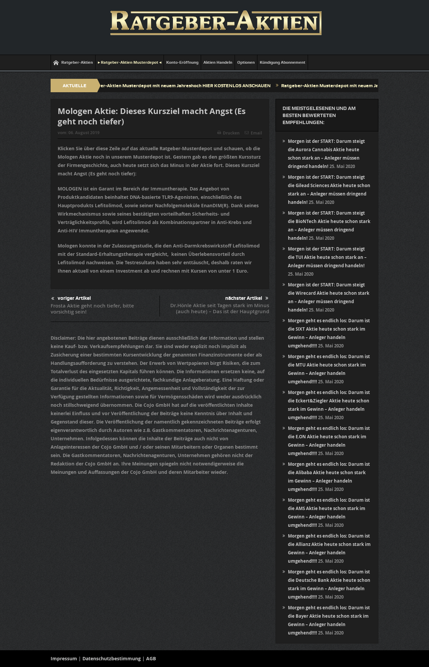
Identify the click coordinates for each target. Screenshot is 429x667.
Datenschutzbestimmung (111, 658)
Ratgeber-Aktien (73, 62)
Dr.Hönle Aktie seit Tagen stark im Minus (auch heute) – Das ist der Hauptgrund (219, 308)
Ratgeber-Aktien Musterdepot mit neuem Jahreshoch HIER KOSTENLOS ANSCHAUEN (181, 85)
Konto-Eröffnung (182, 62)
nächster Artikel (246, 298)
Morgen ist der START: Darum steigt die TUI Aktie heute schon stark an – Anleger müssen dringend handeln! (327, 257)
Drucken (228, 133)
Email (253, 133)
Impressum (64, 658)
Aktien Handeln (217, 62)
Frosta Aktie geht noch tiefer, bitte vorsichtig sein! (92, 308)
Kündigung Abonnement (282, 62)
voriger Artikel (71, 298)
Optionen (246, 62)
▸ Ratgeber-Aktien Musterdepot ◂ (129, 62)
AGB (151, 658)
